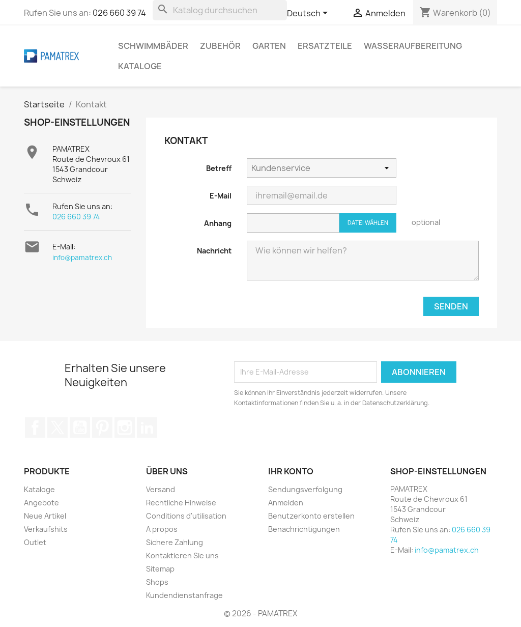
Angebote (41, 502)
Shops (157, 582)
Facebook (35, 427)
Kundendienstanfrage (184, 595)
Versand (160, 489)
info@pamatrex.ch (82, 257)
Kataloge (140, 66)
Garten (269, 45)
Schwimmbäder (153, 45)
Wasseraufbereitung (413, 45)
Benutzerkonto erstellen (311, 516)
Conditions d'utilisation (186, 516)
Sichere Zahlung (174, 542)
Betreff (218, 168)
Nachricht (214, 250)
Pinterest (102, 427)
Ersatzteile (325, 45)
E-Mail (220, 196)
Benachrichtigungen (304, 529)
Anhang (217, 223)
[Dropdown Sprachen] (309, 14)
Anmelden (285, 502)
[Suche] (220, 10)
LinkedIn (147, 427)
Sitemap (160, 569)
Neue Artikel (45, 516)
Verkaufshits (46, 529)
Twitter (57, 427)
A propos (162, 529)
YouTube (80, 427)
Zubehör (220, 45)
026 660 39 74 (119, 12)
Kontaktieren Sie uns (182, 555)
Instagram (124, 427)
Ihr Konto (290, 471)
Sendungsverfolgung (305, 489)
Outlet (35, 542)
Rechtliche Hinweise (181, 502)
